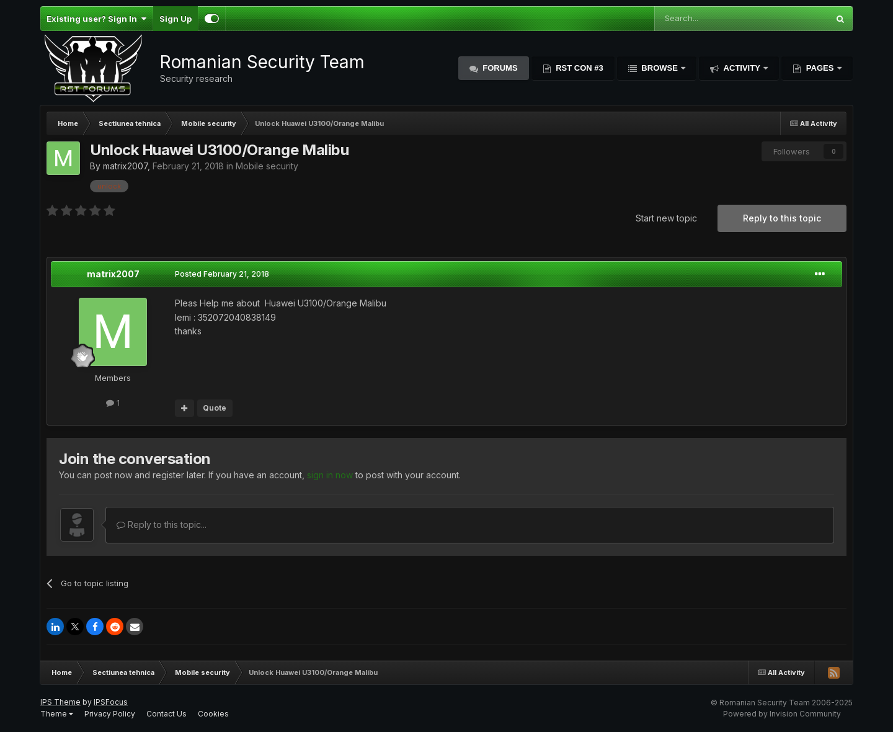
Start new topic (666, 218)
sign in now (330, 475)
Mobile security (267, 166)
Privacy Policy (109, 713)
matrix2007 (125, 166)
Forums (499, 68)
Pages (820, 68)
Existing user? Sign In (96, 18)
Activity (741, 68)
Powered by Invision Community (782, 713)
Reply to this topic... (162, 524)
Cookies (213, 713)
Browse (659, 68)
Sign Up (175, 19)
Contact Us (166, 713)
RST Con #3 (578, 68)
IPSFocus (111, 702)
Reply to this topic (782, 218)
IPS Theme (60, 702)
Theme (56, 713)
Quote (214, 408)
